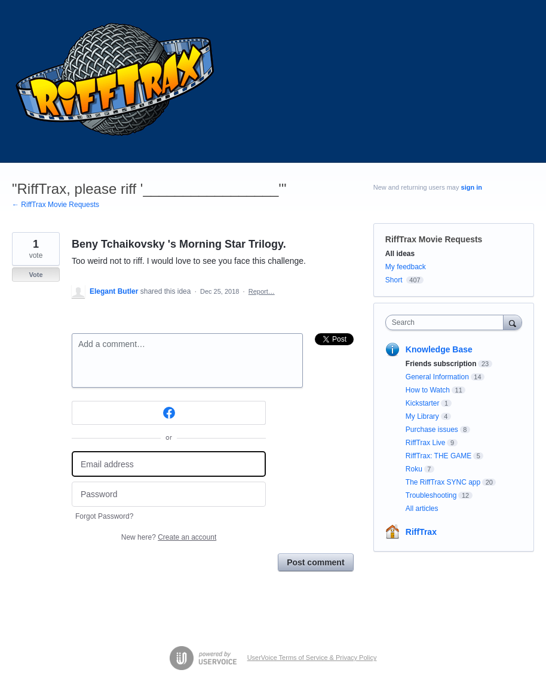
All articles (422, 508)
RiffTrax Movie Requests (434, 239)
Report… (262, 291)
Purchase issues (432, 429)
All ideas (400, 253)
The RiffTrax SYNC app (443, 482)
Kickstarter (423, 403)
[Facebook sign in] (169, 413)
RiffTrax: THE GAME (438, 456)
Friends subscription (441, 364)
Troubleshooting (431, 495)
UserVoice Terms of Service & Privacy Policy (312, 657)
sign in (471, 187)
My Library (422, 416)
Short (394, 280)
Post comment (315, 562)
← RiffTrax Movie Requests (55, 204)
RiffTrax (421, 532)
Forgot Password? (104, 516)
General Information (437, 377)
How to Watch (428, 390)
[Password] (169, 494)
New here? (168, 537)
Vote (35, 274)
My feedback (405, 267)
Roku (414, 469)
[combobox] (447, 322)
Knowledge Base (439, 349)
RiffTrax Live (426, 443)
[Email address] (169, 464)
